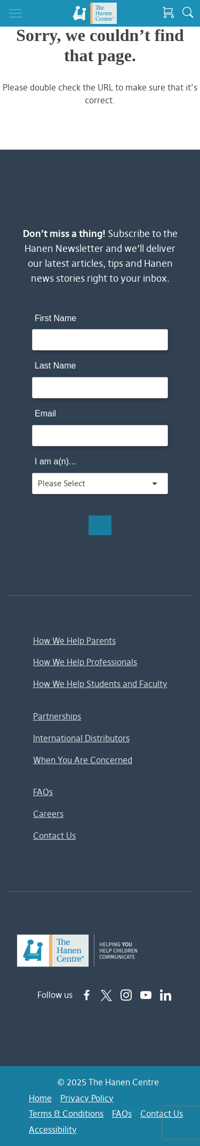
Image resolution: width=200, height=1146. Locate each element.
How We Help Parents (74, 640)
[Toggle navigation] (15, 13)
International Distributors (81, 738)
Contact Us (54, 835)
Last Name (55, 365)
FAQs (43, 792)
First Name (55, 318)
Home (40, 1098)
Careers (48, 813)
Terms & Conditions (66, 1113)
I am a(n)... (55, 461)
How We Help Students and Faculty (100, 683)
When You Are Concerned (82, 760)
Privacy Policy (87, 1098)
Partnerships (57, 716)
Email (45, 413)
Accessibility (53, 1129)
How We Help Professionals (85, 662)
